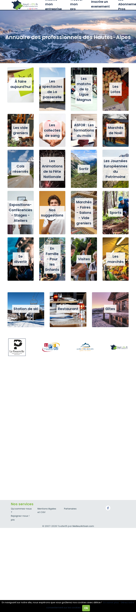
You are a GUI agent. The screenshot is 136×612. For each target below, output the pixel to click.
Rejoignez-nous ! (20, 515)
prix (13, 519)
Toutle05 (25, 5)
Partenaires (70, 508)
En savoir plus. (111, 602)
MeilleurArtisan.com (83, 526)
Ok (86, 608)
